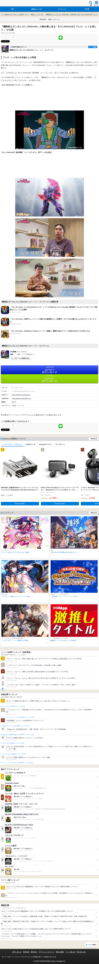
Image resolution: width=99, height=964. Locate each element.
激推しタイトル (53, 19)
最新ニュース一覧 (37, 14)
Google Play (49, 379)
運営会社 (34, 952)
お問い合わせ (17, 952)
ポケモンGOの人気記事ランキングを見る (14, 754)
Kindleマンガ (30, 444)
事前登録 (43, 19)
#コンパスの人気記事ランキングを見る (13, 706)
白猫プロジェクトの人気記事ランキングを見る (15, 726)
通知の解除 (60, 952)
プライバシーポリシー (47, 952)
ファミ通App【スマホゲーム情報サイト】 (15, 14)
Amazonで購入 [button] (20, 503)
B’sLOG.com (81, 952)
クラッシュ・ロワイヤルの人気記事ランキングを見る (17, 762)
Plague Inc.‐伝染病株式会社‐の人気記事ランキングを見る (18, 734)
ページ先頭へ (92, 945)
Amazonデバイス (45, 444)
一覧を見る (93, 439)
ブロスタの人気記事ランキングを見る (13, 743)
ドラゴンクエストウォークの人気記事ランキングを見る (18, 717)
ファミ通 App (8, 3)
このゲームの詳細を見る (21, 358)
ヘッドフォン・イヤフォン (12, 444)
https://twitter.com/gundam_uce (21, 398)
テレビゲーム (60, 444)
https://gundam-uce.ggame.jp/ (21, 395)
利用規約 (26, 952)
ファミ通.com (70, 952)
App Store (49, 370)
